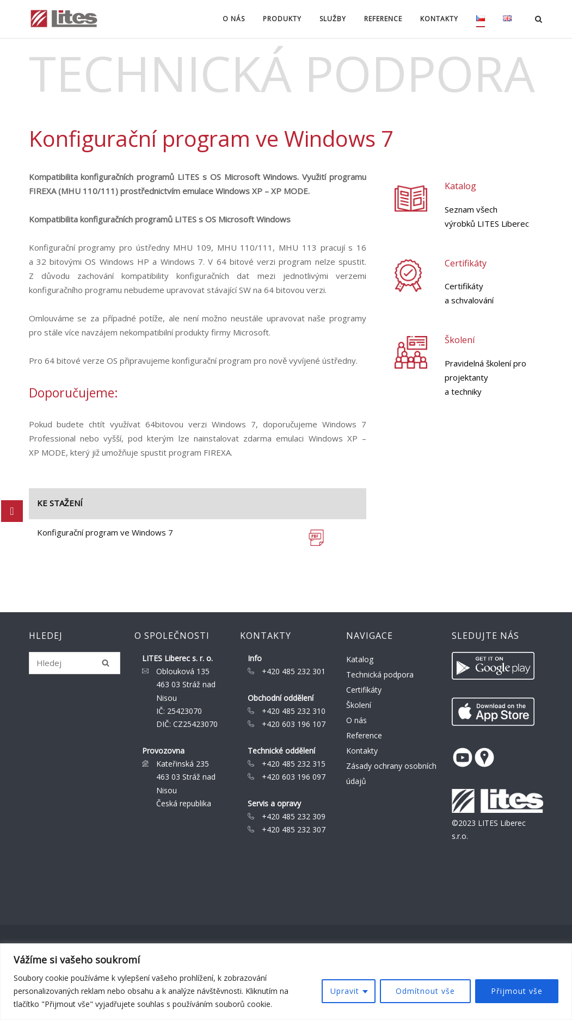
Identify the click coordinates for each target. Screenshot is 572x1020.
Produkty (282, 18)
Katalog (460, 186)
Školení (460, 340)
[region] (286, 981)
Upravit (344, 991)
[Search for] (74, 663)
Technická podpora (380, 674)
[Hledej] (105, 663)
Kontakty (439, 18)
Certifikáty (466, 263)
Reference (383, 18)
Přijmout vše (517, 991)
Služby (332, 18)
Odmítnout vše (425, 991)
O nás (234, 18)
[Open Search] (538, 20)
